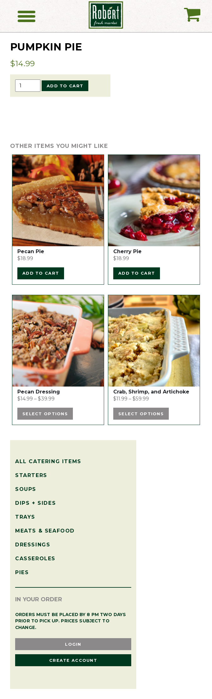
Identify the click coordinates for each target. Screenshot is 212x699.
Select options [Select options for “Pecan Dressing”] (45, 413)
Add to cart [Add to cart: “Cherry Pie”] (136, 273)
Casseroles (35, 559)
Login (73, 644)
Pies (22, 572)
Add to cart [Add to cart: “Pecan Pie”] (40, 273)
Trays (25, 517)
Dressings (32, 545)
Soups (25, 489)
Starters (31, 475)
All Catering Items (48, 461)
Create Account (73, 660)
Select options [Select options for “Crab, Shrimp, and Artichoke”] (141, 413)
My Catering (192, 17)
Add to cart (65, 86)
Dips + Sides (35, 503)
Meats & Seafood (45, 531)
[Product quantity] (27, 85)
